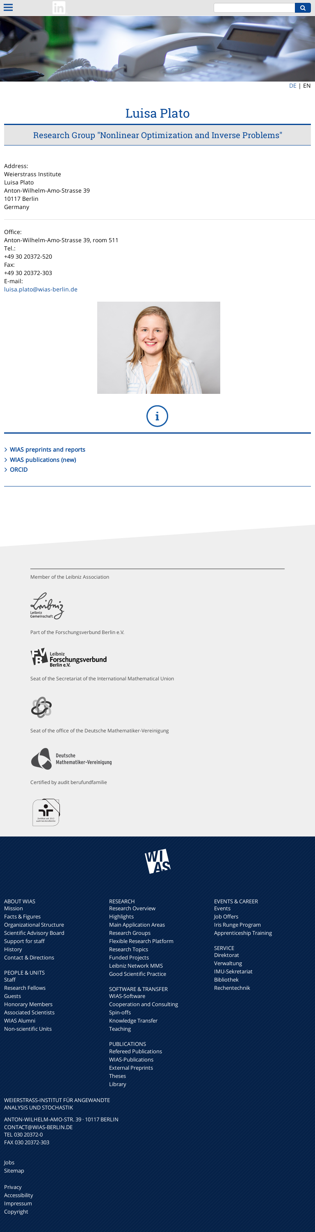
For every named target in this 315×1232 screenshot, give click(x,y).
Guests (12, 996)
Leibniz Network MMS (136, 965)
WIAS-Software (127, 996)
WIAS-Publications (131, 1059)
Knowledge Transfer (133, 1020)
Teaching (120, 1028)
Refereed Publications (135, 1051)
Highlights (121, 916)
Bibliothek (226, 979)
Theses (117, 1076)
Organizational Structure (34, 924)
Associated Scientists (29, 1012)
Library (117, 1084)
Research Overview (132, 908)
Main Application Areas (137, 924)
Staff (10, 979)
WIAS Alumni (19, 1020)
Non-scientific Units (28, 1028)
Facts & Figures (22, 916)
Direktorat (226, 955)
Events (222, 908)
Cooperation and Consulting (143, 1004)
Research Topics (128, 949)
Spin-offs (120, 1012)
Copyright (16, 1211)
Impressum (18, 1203)
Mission (13, 908)
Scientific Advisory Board (34, 933)
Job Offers (226, 916)
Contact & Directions (29, 957)
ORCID (18, 469)
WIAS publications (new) (43, 460)
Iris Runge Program (237, 924)
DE (293, 85)
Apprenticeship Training (243, 933)
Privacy (13, 1187)
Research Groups (130, 933)
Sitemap (14, 1170)
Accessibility (18, 1195)
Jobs (9, 1162)
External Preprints (131, 1067)
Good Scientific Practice (137, 973)
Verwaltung (228, 963)
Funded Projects (129, 957)
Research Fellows (25, 987)
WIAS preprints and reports (47, 449)
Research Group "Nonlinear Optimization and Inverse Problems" (157, 135)
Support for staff (24, 941)
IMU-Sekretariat (233, 971)
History (13, 949)
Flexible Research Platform (141, 941)
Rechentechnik (232, 987)
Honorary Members (28, 1004)
